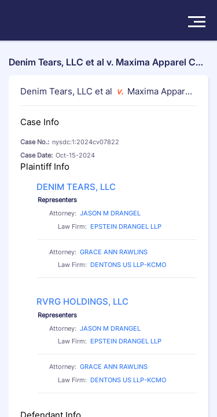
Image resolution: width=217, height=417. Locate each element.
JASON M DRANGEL (110, 213)
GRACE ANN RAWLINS (114, 252)
